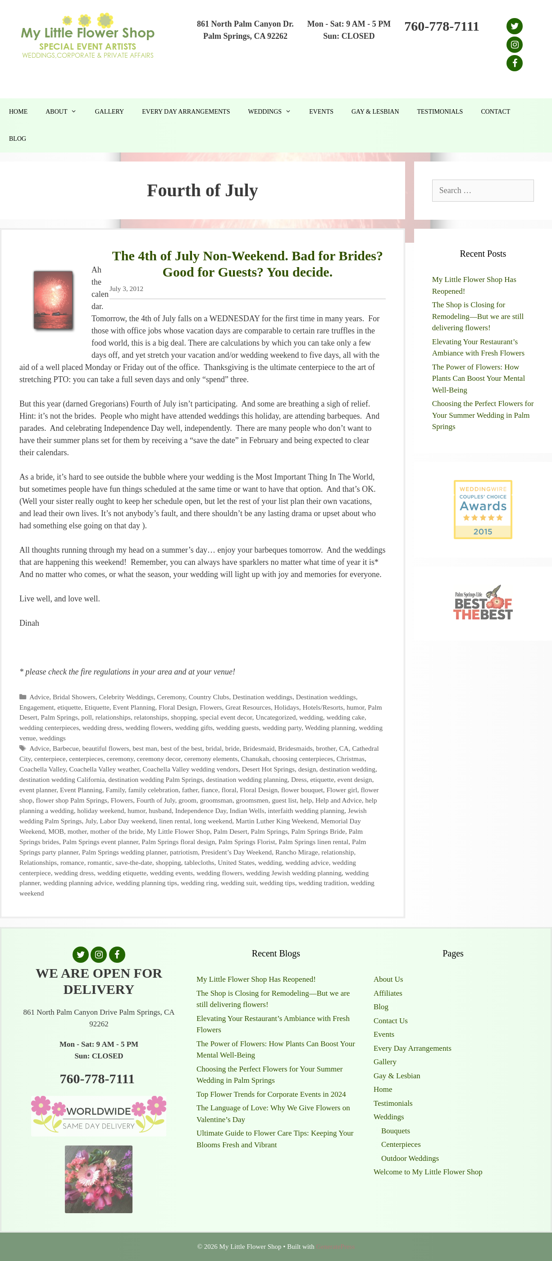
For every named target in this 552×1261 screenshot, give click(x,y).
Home (18, 111)
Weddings (274, 111)
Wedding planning (330, 727)
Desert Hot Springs (268, 769)
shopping (183, 717)
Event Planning (134, 707)
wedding (311, 717)
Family (114, 790)
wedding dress (102, 727)
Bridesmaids (295, 748)
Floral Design (177, 707)
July (90, 821)
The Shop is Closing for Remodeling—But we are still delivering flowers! (478, 316)
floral (229, 790)
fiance (209, 790)
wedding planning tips (146, 883)
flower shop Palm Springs (72, 800)
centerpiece (50, 758)
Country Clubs (209, 697)
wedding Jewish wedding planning (294, 873)
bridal (213, 748)
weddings (52, 738)
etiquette (69, 707)
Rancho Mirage (296, 852)
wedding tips (277, 883)
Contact (495, 111)
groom (187, 800)
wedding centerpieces (49, 727)
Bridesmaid (259, 748)
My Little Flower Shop (178, 831)
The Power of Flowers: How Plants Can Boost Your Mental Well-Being (478, 378)
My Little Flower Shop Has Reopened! (256, 979)
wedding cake (345, 717)
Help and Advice (338, 800)
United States (236, 862)
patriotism (184, 852)
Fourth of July (156, 800)
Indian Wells (247, 810)
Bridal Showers (74, 697)
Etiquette (96, 707)
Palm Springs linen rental (313, 841)
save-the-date (133, 862)
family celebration (153, 790)
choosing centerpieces (303, 758)
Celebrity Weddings (126, 697)
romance (72, 862)
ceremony (120, 758)
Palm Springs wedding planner (124, 852)
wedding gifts (194, 727)
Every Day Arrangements (186, 111)
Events (321, 111)
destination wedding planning (246, 779)
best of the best (181, 748)
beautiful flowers (105, 748)
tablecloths (199, 862)
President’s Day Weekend (236, 852)
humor (355, 707)
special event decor (226, 717)
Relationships (38, 862)
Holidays (286, 707)
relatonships (151, 717)
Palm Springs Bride (318, 831)
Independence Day (200, 810)
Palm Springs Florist (247, 841)
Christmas (351, 758)
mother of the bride (116, 831)
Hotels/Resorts (322, 707)
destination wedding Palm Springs (155, 779)
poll (86, 717)
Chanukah (255, 758)
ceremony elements (211, 758)
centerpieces (86, 758)
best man (144, 748)
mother (77, 831)
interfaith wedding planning (306, 810)
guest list (284, 800)
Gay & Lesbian (375, 111)
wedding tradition (322, 883)
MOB (56, 831)
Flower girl (341, 790)
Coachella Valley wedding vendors (191, 769)
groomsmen (252, 800)
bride (232, 748)
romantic (99, 862)
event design (355, 779)
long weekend (213, 821)
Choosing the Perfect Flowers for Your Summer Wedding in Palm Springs (483, 415)
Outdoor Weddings (410, 1158)
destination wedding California (62, 779)
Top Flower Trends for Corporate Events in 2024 (271, 1094)
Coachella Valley (42, 769)
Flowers (211, 707)
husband (160, 810)
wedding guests (237, 727)
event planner (37, 790)
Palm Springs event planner (100, 841)
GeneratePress (335, 1246)
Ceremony (171, 697)
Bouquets (395, 1131)
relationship (337, 852)
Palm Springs (59, 717)
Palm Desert (230, 831)
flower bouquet (302, 790)
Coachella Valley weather (104, 769)
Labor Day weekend (127, 821)
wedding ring (199, 883)
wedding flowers (148, 727)
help (306, 800)
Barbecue (66, 748)
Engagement (36, 707)
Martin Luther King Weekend (276, 821)
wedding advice (306, 862)
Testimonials (440, 111)
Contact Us (391, 1020)
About (66, 111)
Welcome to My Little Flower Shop (428, 1172)
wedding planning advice (78, 883)
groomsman (216, 800)
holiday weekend (100, 810)
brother (326, 748)
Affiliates (388, 993)
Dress (299, 779)
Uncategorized (275, 717)
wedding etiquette (121, 873)
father (190, 790)
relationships (113, 717)
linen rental (174, 821)
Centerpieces (401, 1144)
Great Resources (248, 707)
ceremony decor (159, 758)
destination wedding (347, 769)
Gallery (109, 111)
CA (343, 748)
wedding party (281, 727)
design (307, 769)
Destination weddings (262, 697)
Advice (39, 697)
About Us (388, 979)
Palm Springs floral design (178, 841)
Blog (17, 138)
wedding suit (238, 883)
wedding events (171, 873)
